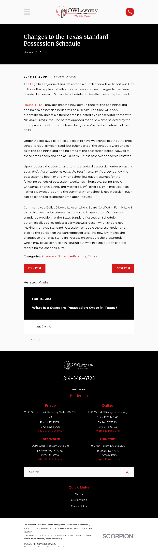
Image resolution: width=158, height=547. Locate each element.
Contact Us (79, 506)
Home (79, 493)
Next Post (123, 268)
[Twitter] (87, 396)
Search (34, 472)
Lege (33, 84)
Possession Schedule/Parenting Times (69, 256)
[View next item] (39, 339)
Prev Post (34, 268)
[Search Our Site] (127, 472)
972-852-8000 (50, 426)
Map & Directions (50, 430)
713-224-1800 (108, 455)
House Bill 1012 (34, 104)
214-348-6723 (79, 378)
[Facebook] (71, 396)
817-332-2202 (50, 455)
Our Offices (79, 500)
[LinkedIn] (79, 396)
